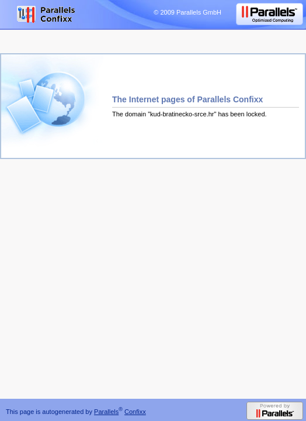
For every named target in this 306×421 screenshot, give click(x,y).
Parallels (106, 411)
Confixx (135, 411)
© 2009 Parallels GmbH (187, 12)
